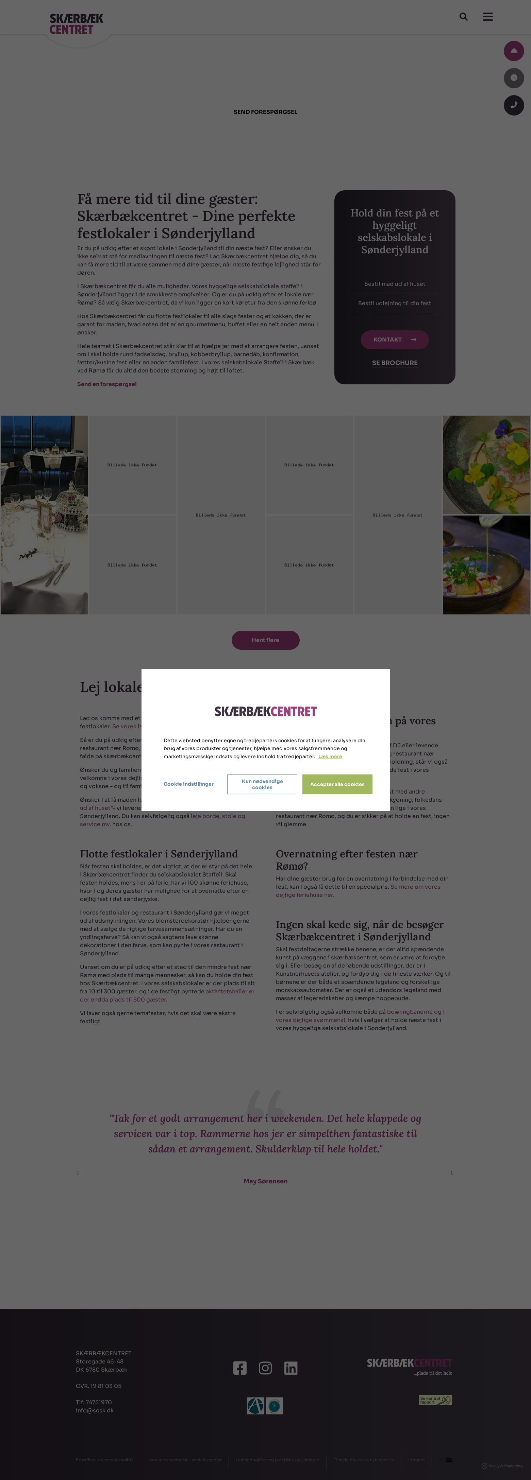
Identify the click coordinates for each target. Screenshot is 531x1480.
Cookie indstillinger (189, 784)
